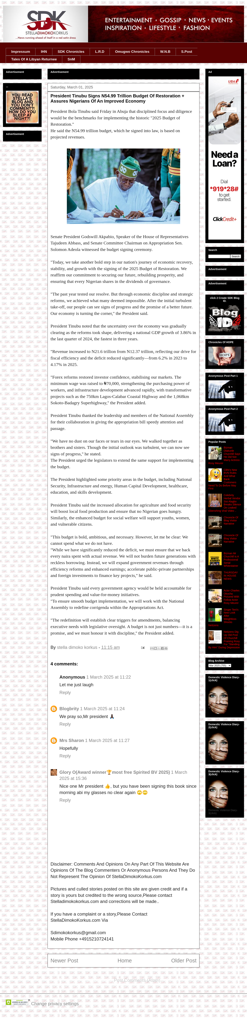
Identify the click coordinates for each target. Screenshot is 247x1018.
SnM (71, 59)
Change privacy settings (55, 1003)
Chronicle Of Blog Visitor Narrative (231, 520)
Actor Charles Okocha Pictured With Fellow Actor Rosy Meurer (232, 596)
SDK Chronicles (71, 52)
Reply (65, 692)
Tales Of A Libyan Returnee (34, 59)
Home (125, 961)
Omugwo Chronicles (132, 52)
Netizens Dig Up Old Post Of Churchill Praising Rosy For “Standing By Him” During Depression (224, 639)
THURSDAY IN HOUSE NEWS (231, 575)
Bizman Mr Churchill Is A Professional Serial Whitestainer (231, 559)
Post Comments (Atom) (137, 980)
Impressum (20, 52)
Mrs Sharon (71, 740)
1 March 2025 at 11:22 (108, 677)
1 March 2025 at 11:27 (107, 740)
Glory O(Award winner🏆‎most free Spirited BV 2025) (114, 772)
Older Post (183, 961)
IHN (44, 52)
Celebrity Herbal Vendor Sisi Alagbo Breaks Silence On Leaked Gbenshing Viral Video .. (224, 503)
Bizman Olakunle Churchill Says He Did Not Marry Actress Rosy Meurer (224, 455)
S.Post (186, 52)
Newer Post (64, 961)
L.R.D (99, 52)
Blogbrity (69, 708)
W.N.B (165, 52)
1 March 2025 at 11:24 (102, 708)
